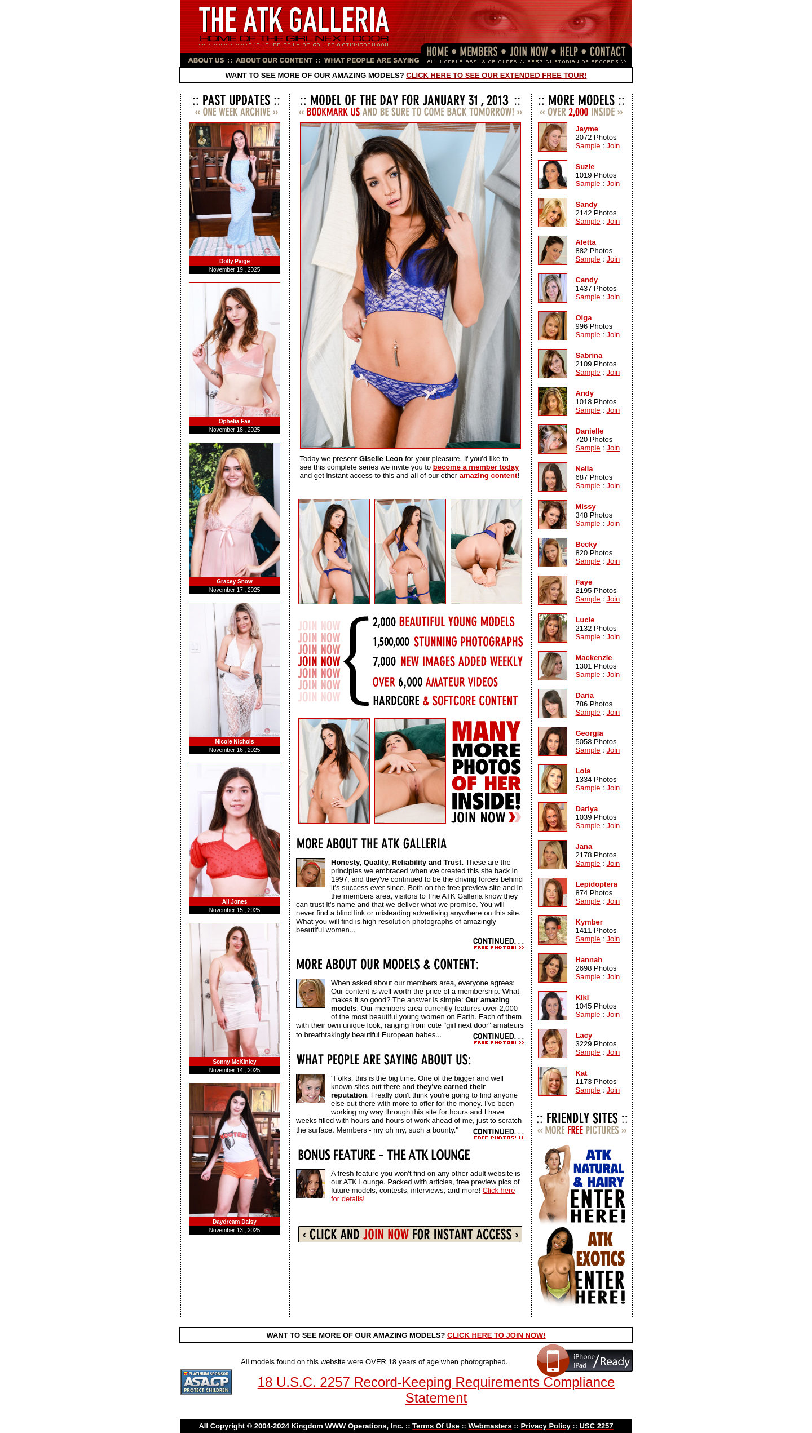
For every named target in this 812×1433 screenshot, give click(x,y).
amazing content (489, 475)
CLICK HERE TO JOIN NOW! (496, 1335)
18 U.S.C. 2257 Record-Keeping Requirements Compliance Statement (436, 1389)
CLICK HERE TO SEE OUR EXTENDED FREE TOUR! (496, 75)
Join (613, 145)
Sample (588, 145)
